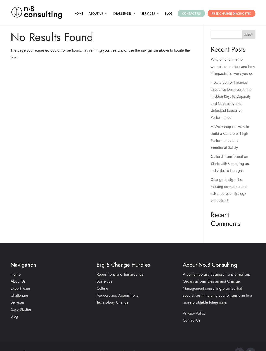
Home (78, 13)
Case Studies (21, 309)
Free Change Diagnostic (231, 13)
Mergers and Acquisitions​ (117, 295)
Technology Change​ (112, 302)
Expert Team (20, 288)
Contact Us (191, 13)
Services (148, 13)
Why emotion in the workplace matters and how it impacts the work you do (233, 66)
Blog (168, 13)
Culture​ (102, 288)
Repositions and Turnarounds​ (120, 274)
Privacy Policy (194, 313)
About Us (96, 13)
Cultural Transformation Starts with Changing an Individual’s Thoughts (230, 163)
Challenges (122, 13)
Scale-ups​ (104, 281)
